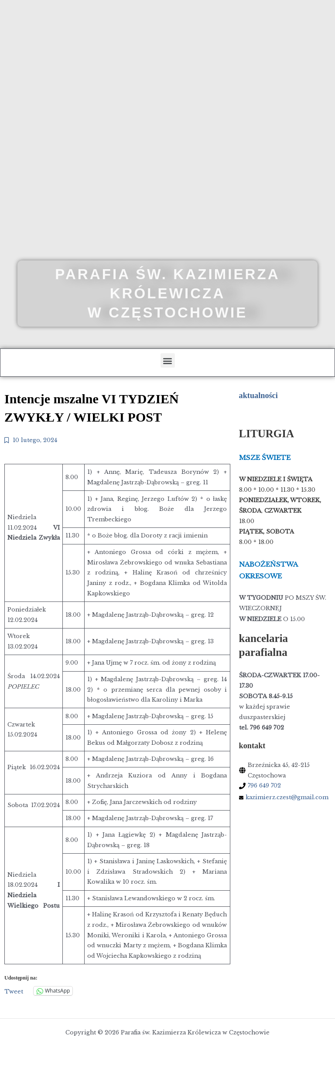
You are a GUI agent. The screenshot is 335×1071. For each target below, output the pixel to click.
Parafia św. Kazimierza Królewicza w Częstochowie (167, 293)
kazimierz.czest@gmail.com (287, 797)
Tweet (13, 991)
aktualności (258, 395)
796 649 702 (264, 785)
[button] (168, 360)
